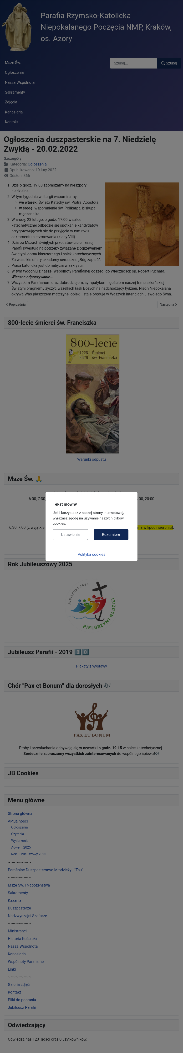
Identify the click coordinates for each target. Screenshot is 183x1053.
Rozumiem (111, 534)
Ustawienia (70, 534)
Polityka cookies (91, 554)
